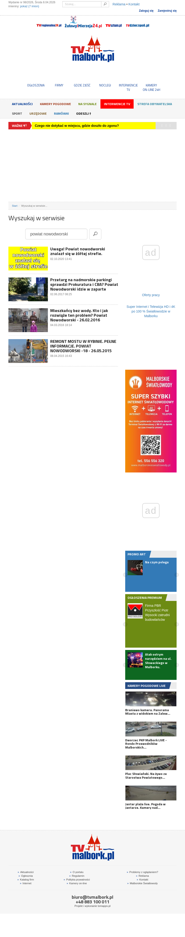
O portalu (76, 872)
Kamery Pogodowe (55, 103)
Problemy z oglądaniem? (142, 872)
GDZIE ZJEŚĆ (82, 85)
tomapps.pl (104, 906)
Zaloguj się (146, 10)
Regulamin (76, 876)
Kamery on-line (77, 883)
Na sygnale (87, 103)
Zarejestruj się (167, 10)
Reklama (119, 4)
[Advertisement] (92, 165)
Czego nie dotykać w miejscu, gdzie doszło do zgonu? (77, 126)
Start (15, 205)
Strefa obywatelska (154, 103)
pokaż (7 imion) (29, 6)
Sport (17, 113)
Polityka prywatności (77, 879)
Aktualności (22, 103)
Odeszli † (83, 113)
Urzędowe (38, 113)
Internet (25, 883)
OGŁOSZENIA (36, 85)
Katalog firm (25, 879)
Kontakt (133, 4)
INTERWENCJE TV (128, 87)
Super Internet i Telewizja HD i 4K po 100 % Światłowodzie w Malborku (151, 311)
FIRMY (59, 85)
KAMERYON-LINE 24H (151, 87)
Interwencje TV (117, 103)
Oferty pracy (151, 295)
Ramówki (61, 113)
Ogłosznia (25, 876)
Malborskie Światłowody (142, 883)
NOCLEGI (105, 85)
